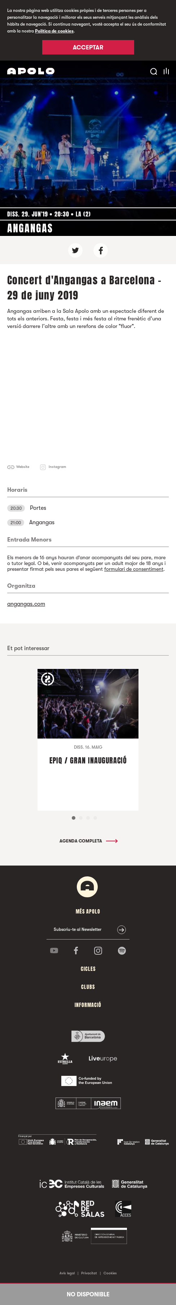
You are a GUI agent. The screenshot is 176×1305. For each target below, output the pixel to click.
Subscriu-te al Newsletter (77, 929)
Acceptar (88, 47)
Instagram (57, 467)
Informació (88, 1005)
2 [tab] (81, 818)
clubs (88, 987)
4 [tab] (95, 818)
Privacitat (89, 1273)
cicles (88, 969)
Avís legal (67, 1273)
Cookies (110, 1273)
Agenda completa (88, 841)
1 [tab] (73, 818)
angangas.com (26, 604)
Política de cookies (54, 31)
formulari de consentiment (133, 569)
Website (22, 467)
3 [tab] (88, 818)
